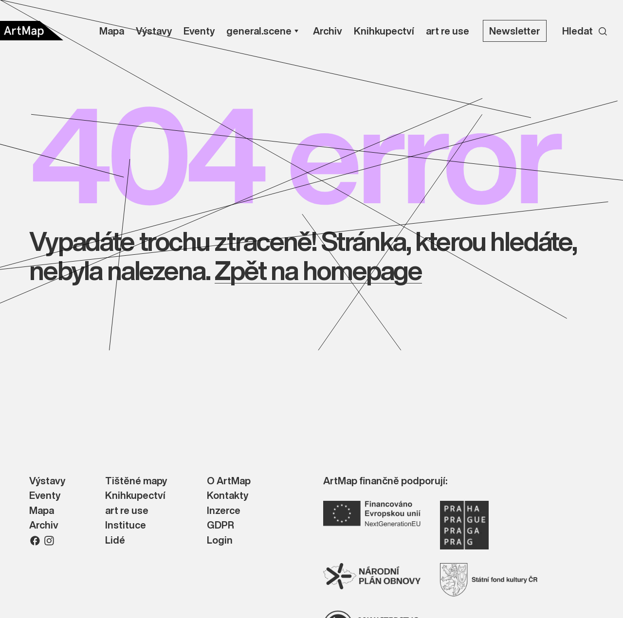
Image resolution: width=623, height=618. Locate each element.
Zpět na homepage (318, 270)
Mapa (41, 510)
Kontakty (227, 495)
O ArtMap (229, 481)
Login (220, 540)
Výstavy (47, 481)
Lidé (115, 540)
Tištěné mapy (136, 481)
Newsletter (514, 31)
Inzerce (223, 510)
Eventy (44, 495)
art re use (126, 510)
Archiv (43, 525)
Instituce (125, 525)
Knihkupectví (135, 495)
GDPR (220, 525)
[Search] (584, 30)
